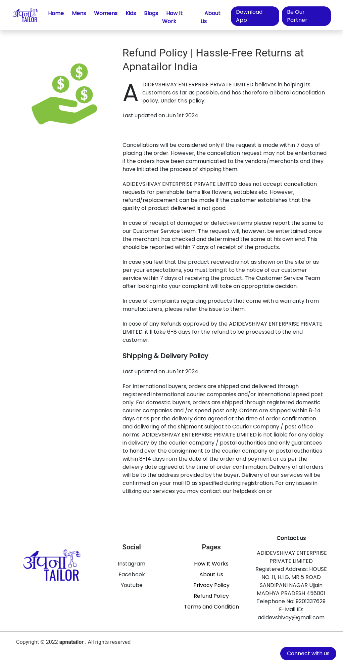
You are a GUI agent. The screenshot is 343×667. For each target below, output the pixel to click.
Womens (105, 13)
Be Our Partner (297, 16)
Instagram (131, 564)
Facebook (131, 574)
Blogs (151, 13)
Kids (131, 13)
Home (56, 13)
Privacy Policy (211, 585)
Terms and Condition (211, 607)
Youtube (132, 585)
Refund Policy (211, 596)
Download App (249, 16)
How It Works (211, 564)
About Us (210, 17)
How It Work (172, 17)
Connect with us (308, 653)
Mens (79, 13)
